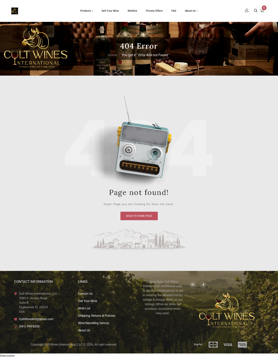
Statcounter (7, 355)
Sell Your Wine (87, 301)
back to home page (139, 215)
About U (83, 330)
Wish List (84, 308)
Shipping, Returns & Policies (96, 315)
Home (112, 55)
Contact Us (85, 293)
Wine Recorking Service (93, 323)
